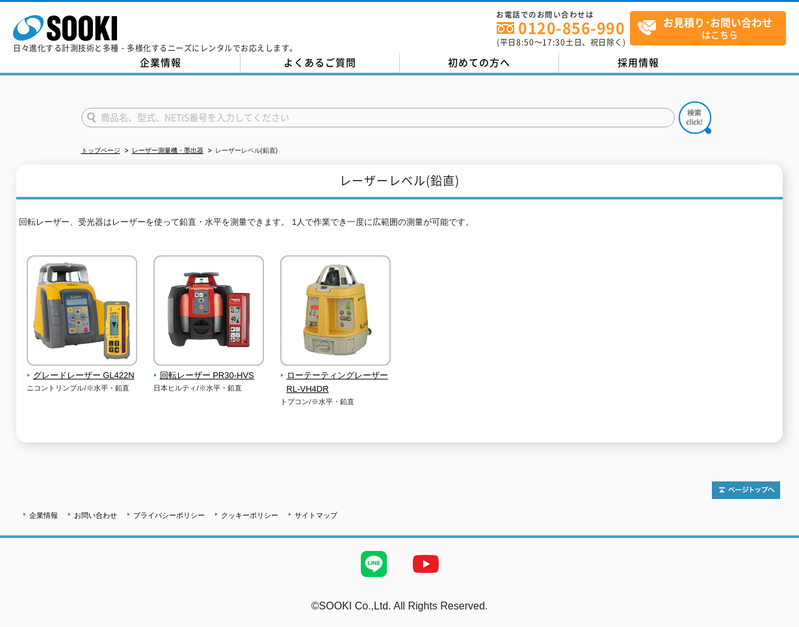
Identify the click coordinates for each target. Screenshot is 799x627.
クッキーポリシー (249, 515)
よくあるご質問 (319, 62)
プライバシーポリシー (169, 515)
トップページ (100, 150)
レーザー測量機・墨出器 (167, 150)
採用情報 (638, 62)
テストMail (774, 619)
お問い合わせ (95, 515)
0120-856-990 (571, 27)
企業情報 (160, 62)
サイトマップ (316, 515)
